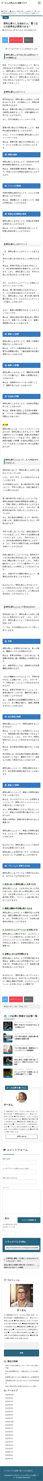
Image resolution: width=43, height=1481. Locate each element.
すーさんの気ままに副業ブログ (14, 3)
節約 (16, 1006)
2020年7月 (9, 1452)
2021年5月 (9, 1448)
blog (21, 1006)
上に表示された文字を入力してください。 (10, 1227)
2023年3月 (9, 1415)
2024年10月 (9, 1395)
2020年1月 (9, 1459)
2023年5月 (9, 1408)
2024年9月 (9, 1398)
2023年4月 (9, 1411)
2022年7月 (9, 1428)
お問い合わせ (21, 1136)
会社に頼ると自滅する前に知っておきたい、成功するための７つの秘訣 (26, 1062)
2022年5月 (9, 1435)
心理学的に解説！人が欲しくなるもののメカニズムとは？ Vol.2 (22, 1259)
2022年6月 (9, 1432)
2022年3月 (9, 1442)
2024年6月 (9, 1405)
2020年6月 (9, 1455)
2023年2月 (9, 1418)
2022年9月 (9, 1425)
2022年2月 (9, 1445)
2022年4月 (9, 1438)
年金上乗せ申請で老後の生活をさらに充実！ (21, 1386)
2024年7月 (9, 1401)
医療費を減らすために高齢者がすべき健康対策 (22, 1377)
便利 (7, 1006)
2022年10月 (9, 1422)
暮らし (12, 1006)
